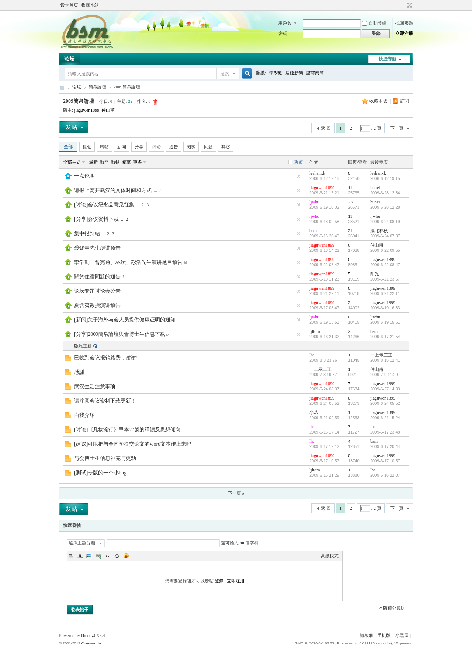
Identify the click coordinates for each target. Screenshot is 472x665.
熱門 (104, 162)
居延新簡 (294, 73)
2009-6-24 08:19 (385, 221)
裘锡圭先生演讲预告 (97, 248)
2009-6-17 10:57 (385, 461)
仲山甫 (108, 110)
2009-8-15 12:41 (385, 360)
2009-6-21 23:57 (385, 279)
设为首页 (69, 5)
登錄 (219, 581)
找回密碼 (404, 23)
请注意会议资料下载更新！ (105, 401)
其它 (225, 146)
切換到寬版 (409, 5)
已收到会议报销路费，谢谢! (106, 358)
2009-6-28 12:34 (385, 193)
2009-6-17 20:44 (385, 446)
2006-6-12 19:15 (385, 178)
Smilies (126, 556)
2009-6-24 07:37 (385, 236)
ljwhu (314, 202)
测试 (191, 146)
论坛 (69, 59)
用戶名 (284, 23)
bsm (313, 230)
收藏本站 (90, 5)
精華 (126, 162)
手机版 (384, 635)
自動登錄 (374, 23)
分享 (139, 146)
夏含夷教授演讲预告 (97, 305)
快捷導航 (387, 59)
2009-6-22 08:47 (385, 264)
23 (350, 202)
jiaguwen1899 (86, 110)
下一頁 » (236, 493)
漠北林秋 (379, 230)
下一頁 (396, 128)
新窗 (298, 161)
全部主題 (72, 162)
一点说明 (84, 176)
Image (89, 556)
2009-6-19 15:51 (385, 322)
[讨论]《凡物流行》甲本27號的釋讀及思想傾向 (127, 429)
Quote (107, 556)
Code (117, 556)
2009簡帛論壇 (127, 87)
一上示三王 (381, 355)
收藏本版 (378, 101)
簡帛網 (366, 635)
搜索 (224, 73)
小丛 (313, 412)
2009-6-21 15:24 (385, 417)
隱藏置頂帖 (298, 176)
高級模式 (330, 555)
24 (350, 230)
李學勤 (275, 73)
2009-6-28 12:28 (385, 207)
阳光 (374, 273)
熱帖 (115, 162)
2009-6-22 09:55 (385, 250)
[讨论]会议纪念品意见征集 (104, 205)
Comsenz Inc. (92, 643)
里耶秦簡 (315, 73)
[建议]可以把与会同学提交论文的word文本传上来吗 (132, 444)
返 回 (326, 128)
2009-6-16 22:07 (385, 475)
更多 (137, 162)
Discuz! (88, 635)
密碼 (282, 33)
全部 (68, 146)
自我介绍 (84, 415)
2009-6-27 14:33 (385, 389)
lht (311, 355)
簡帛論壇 (97, 87)
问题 (208, 146)
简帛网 (62, 87)
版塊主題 (83, 345)
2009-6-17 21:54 (385, 336)
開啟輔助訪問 (403, 5)
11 (350, 187)
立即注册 (404, 33)
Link (98, 556)
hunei (375, 187)
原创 (87, 146)
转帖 (104, 146)
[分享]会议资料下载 (96, 219)
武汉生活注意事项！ (97, 386)
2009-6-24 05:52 (385, 403)
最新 (93, 162)
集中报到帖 (87, 233)
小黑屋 (402, 635)
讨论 (156, 146)
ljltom (314, 331)
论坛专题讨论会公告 (97, 291)
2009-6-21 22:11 (385, 293)
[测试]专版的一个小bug (100, 473)
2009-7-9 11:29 (384, 374)
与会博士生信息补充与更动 (105, 458)
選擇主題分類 (82, 543)
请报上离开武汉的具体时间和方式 (113, 190)
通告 (173, 146)
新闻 (121, 146)
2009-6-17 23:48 (385, 432)
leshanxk (317, 173)
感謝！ (82, 372)
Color (80, 556)
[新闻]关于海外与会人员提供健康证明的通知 (125, 320)
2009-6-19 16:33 (385, 308)
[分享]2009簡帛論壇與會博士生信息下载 (119, 334)
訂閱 (404, 101)
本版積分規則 (392, 608)
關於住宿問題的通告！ (100, 276)
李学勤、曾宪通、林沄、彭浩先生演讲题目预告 (128, 262)
